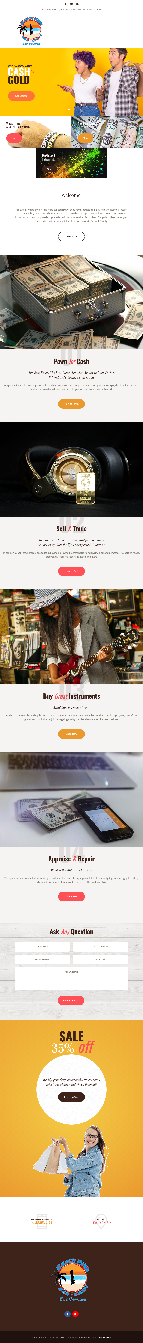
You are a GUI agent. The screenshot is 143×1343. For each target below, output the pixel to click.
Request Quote (71, 1000)
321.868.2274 (50, 10)
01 (69, 109)
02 (74, 109)
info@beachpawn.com (42, 1219)
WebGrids (105, 1337)
